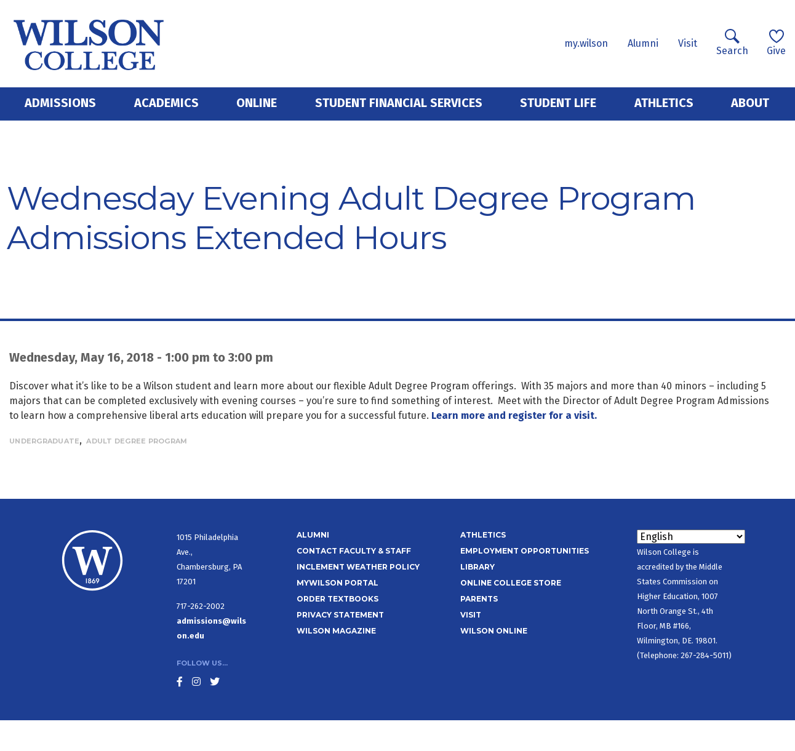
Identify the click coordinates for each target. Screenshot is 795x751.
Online (256, 102)
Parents (479, 598)
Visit (687, 43)
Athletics (663, 102)
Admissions (60, 102)
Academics (166, 102)
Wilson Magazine (336, 630)
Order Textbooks (337, 598)
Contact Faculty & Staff (354, 550)
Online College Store (510, 582)
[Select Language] (691, 537)
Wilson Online (493, 630)
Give (776, 43)
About (750, 102)
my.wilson (586, 43)
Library (477, 566)
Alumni (643, 43)
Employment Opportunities (524, 550)
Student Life (558, 102)
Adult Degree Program (136, 441)
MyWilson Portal (337, 582)
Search (732, 43)
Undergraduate (44, 441)
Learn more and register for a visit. (514, 415)
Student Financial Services (398, 102)
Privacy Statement (340, 614)
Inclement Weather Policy (358, 566)
